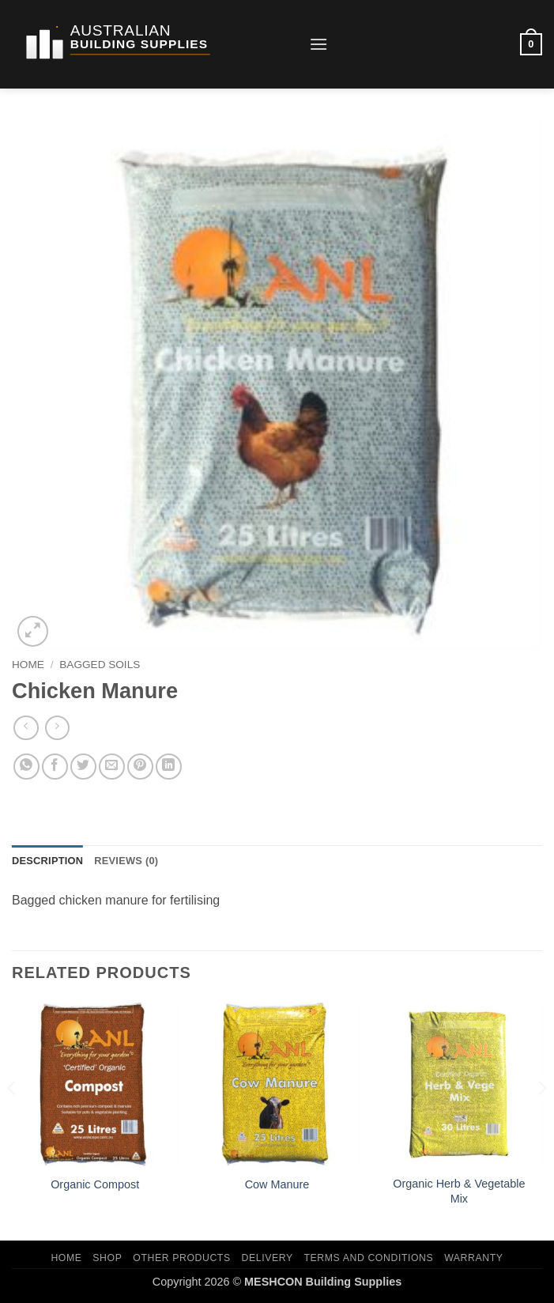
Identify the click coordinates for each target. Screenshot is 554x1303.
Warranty (473, 1257)
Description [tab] (47, 861)
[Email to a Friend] (112, 766)
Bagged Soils (99, 664)
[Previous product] (57, 728)
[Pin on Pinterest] (140, 766)
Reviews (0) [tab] (126, 861)
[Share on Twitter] (83, 766)
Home (28, 664)
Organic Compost (95, 1184)
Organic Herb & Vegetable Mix (459, 1191)
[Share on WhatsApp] (26, 766)
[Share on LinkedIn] (169, 766)
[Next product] (25, 728)
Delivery (267, 1257)
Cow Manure (277, 1184)
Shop (107, 1257)
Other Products (181, 1257)
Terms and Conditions (369, 1257)
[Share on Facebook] (55, 766)
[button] (318, 44)
